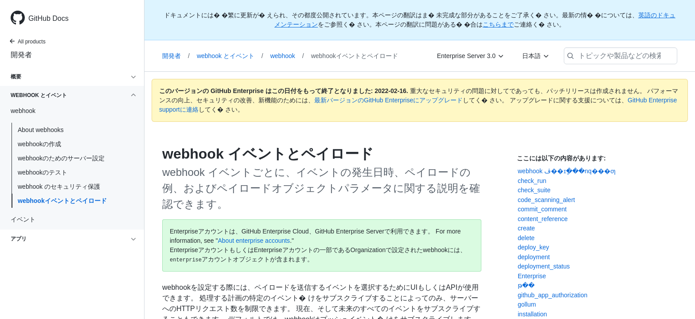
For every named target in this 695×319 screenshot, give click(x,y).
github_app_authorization (552, 295)
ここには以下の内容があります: (561, 158)
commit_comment (542, 209)
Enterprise (532, 276)
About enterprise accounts (254, 240)
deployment (534, 257)
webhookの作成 (39, 144)
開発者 (21, 54)
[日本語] (536, 55)
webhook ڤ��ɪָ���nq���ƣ (567, 171)
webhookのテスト (42, 172)
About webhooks (41, 129)
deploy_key (533, 247)
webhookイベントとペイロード (62, 200)
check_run (532, 180)
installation (532, 314)
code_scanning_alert (546, 199)
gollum (527, 304)
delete (526, 237)
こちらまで (498, 24)
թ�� (526, 285)
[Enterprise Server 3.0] (470, 55)
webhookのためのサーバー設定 (61, 158)
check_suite (534, 190)
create (526, 228)
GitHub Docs (48, 18)
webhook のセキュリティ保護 (59, 186)
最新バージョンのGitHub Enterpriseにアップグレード (388, 100)
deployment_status (544, 266)
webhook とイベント (230, 55)
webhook (287, 55)
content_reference (543, 218)
